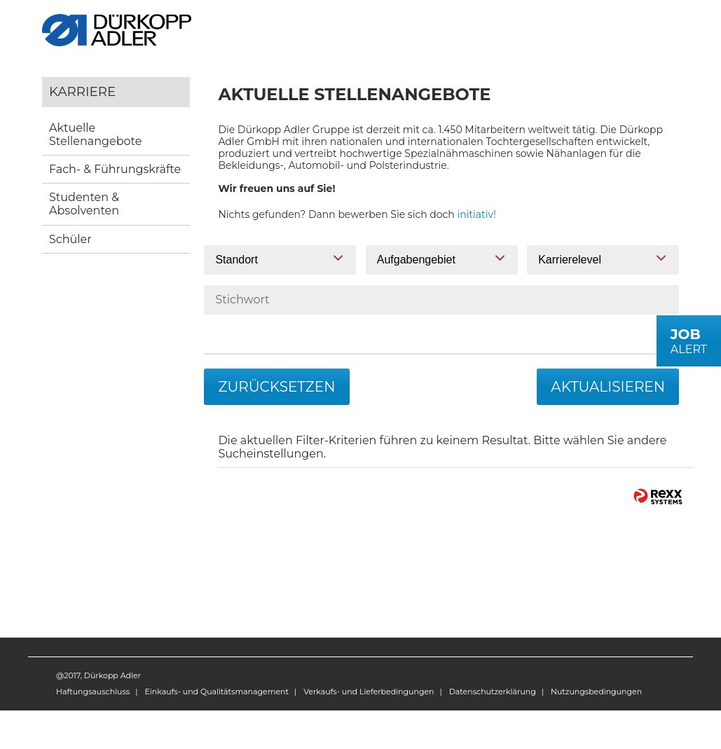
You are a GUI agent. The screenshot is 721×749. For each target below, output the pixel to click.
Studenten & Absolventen (84, 204)
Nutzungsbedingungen (596, 691)
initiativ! (477, 214)
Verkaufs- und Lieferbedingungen (368, 691)
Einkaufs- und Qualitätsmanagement (216, 691)
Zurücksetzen (276, 386)
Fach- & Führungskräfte (115, 169)
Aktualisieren (608, 386)
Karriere (82, 91)
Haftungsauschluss (93, 691)
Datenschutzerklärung (492, 691)
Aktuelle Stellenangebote (95, 134)
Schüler (70, 239)
